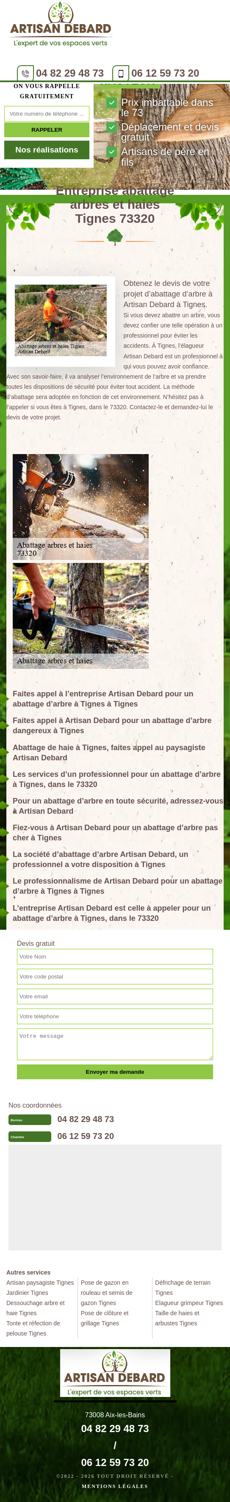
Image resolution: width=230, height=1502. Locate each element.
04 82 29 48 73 (70, 73)
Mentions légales (115, 1486)
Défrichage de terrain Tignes (183, 1287)
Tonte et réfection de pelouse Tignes (33, 1328)
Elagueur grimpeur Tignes (189, 1303)
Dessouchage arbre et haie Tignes (35, 1308)
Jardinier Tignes (27, 1292)
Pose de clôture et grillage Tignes (105, 1318)
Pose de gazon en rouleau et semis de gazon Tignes (107, 1292)
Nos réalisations (46, 149)
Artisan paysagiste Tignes (40, 1282)
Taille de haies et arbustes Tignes (177, 1318)
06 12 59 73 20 (165, 73)
